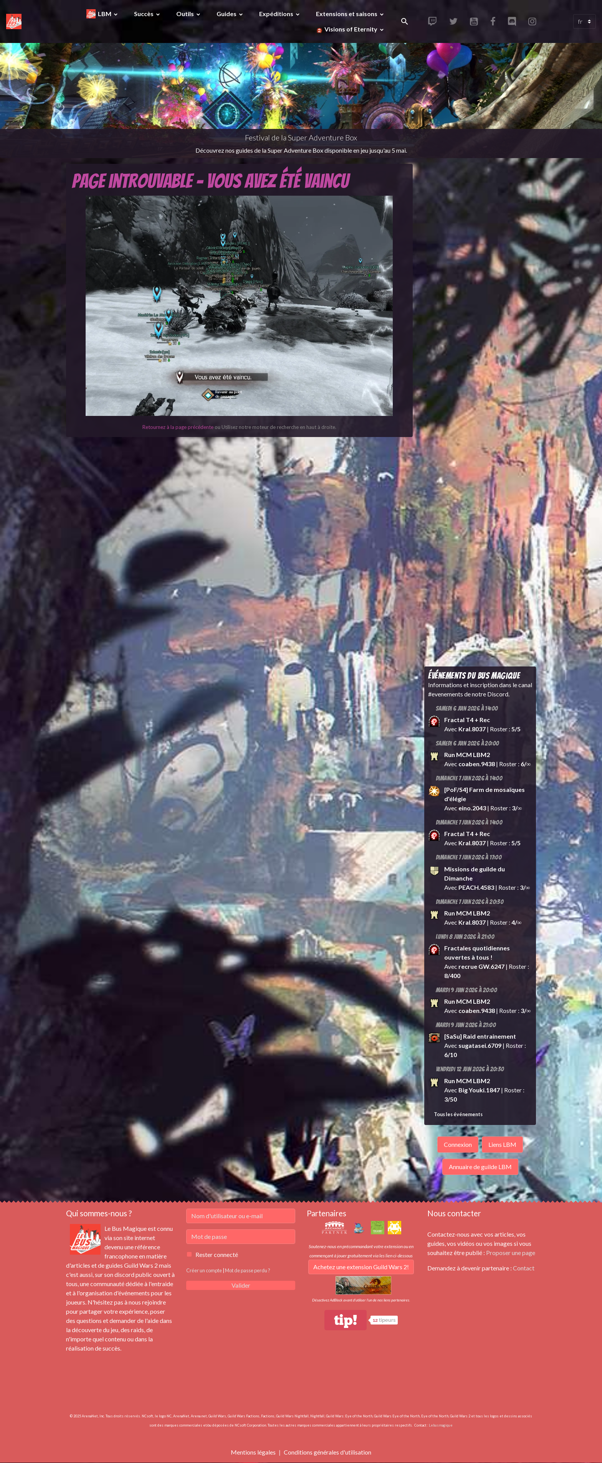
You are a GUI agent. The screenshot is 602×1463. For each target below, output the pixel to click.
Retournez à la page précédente (177, 427)
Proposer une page (510, 1252)
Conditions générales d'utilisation (327, 1452)
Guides (227, 13)
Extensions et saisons (347, 13)
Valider (241, 1285)
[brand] (15, 21)
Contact (523, 1268)
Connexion (458, 1144)
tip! (345, 1320)
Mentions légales (253, 1452)
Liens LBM (502, 1144)
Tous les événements (458, 1114)
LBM (105, 13)
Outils (185, 13)
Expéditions (276, 13)
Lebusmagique (441, 1425)
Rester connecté (216, 1254)
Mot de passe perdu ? (247, 1270)
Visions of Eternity (351, 29)
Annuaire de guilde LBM (480, 1166)
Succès (144, 13)
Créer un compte (204, 1270)
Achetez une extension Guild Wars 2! (361, 1266)
